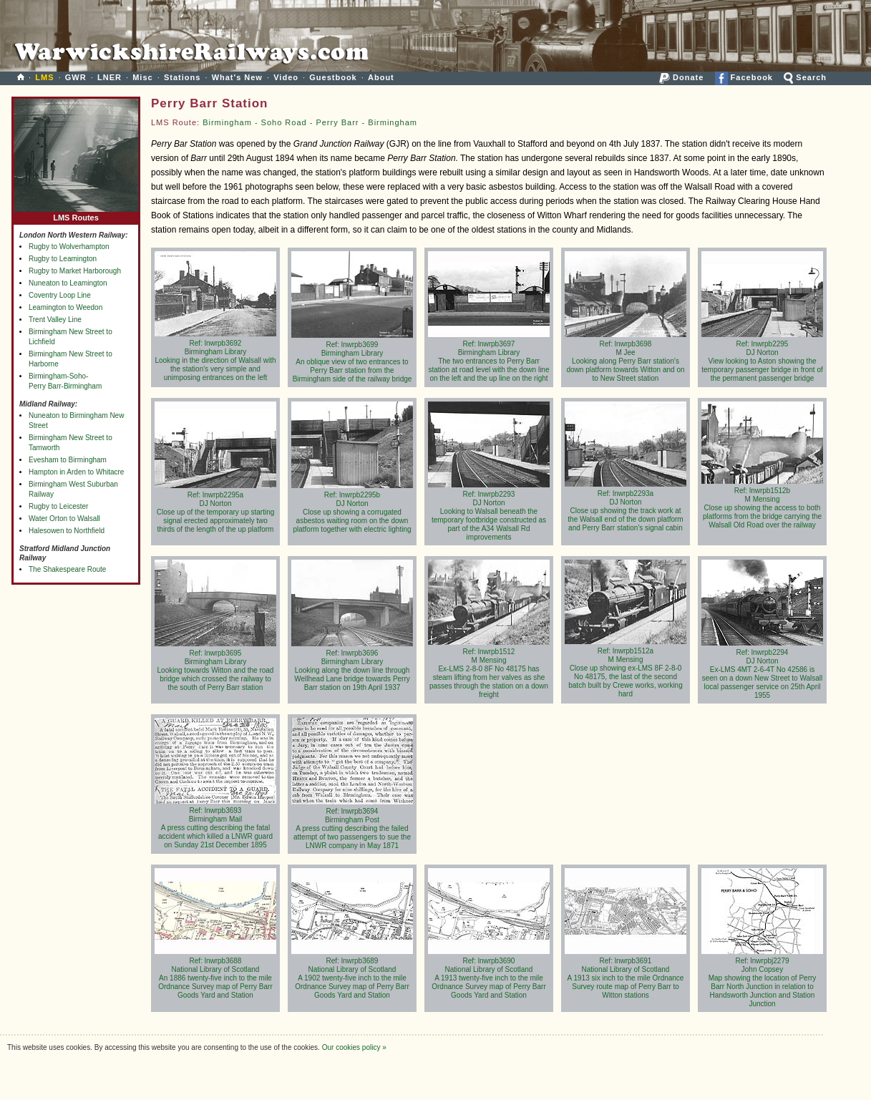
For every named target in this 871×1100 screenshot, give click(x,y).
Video (285, 77)
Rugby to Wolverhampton (69, 246)
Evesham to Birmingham (68, 460)
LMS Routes (75, 214)
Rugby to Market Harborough (75, 271)
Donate (681, 77)
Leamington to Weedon (65, 307)
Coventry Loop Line (60, 295)
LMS (44, 77)
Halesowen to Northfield (66, 531)
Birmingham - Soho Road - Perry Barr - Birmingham (310, 122)
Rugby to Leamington (63, 259)
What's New (237, 77)
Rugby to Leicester (58, 506)
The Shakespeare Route (67, 569)
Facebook (744, 77)
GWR (76, 77)
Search (805, 77)
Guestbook (332, 77)
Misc (142, 77)
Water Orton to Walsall (64, 518)
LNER (109, 77)
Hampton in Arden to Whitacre (76, 472)
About (381, 77)
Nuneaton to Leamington (68, 283)
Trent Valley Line (55, 319)
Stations (182, 77)
